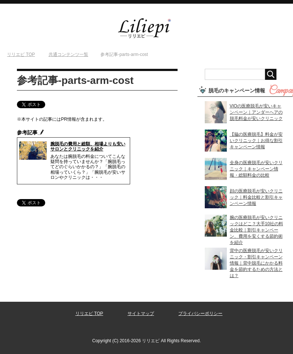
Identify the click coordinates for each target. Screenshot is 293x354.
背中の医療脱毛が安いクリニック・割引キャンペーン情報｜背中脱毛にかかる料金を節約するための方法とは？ (256, 263)
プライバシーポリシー (200, 313)
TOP (21, 54)
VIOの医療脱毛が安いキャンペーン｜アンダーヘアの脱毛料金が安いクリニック (256, 112)
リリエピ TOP (89, 313)
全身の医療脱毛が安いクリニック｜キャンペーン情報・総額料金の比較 (256, 169)
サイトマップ (141, 313)
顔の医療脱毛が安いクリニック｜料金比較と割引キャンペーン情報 (256, 197)
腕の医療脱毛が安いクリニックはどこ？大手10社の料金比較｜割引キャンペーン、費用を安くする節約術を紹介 (256, 230)
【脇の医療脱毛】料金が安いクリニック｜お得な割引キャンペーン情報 (256, 140)
